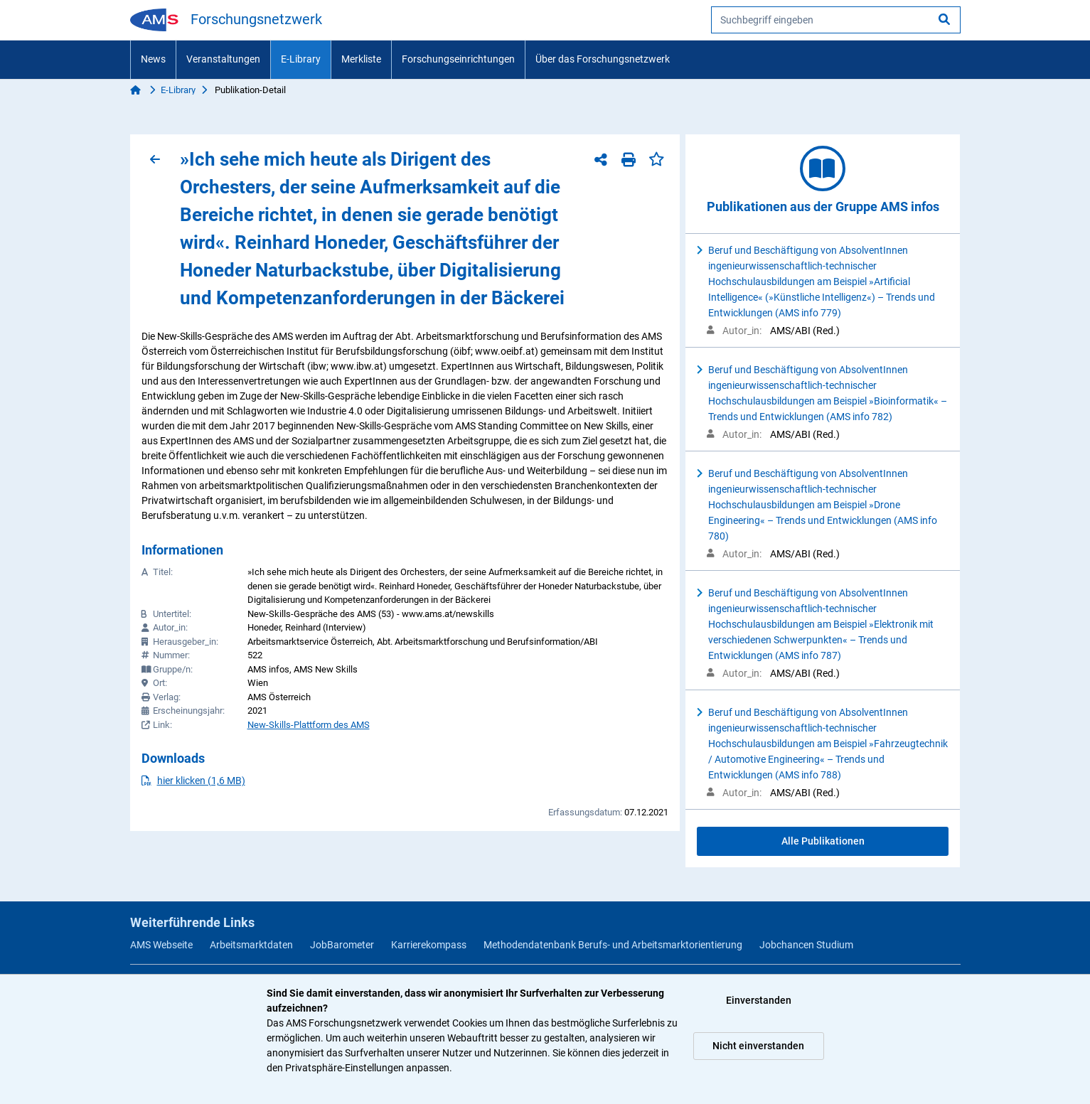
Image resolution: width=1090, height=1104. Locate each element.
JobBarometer (342, 944)
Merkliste (361, 59)
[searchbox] (836, 19)
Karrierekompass (428, 944)
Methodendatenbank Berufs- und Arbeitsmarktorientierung (612, 944)
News (153, 59)
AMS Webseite (161, 944)
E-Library (301, 59)
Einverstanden (758, 1000)
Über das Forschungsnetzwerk (602, 59)
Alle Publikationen (823, 841)
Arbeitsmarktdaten (251, 944)
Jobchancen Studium (806, 944)
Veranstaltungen (223, 59)
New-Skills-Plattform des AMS (308, 724)
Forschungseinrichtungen (458, 59)
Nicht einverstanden (758, 1045)
